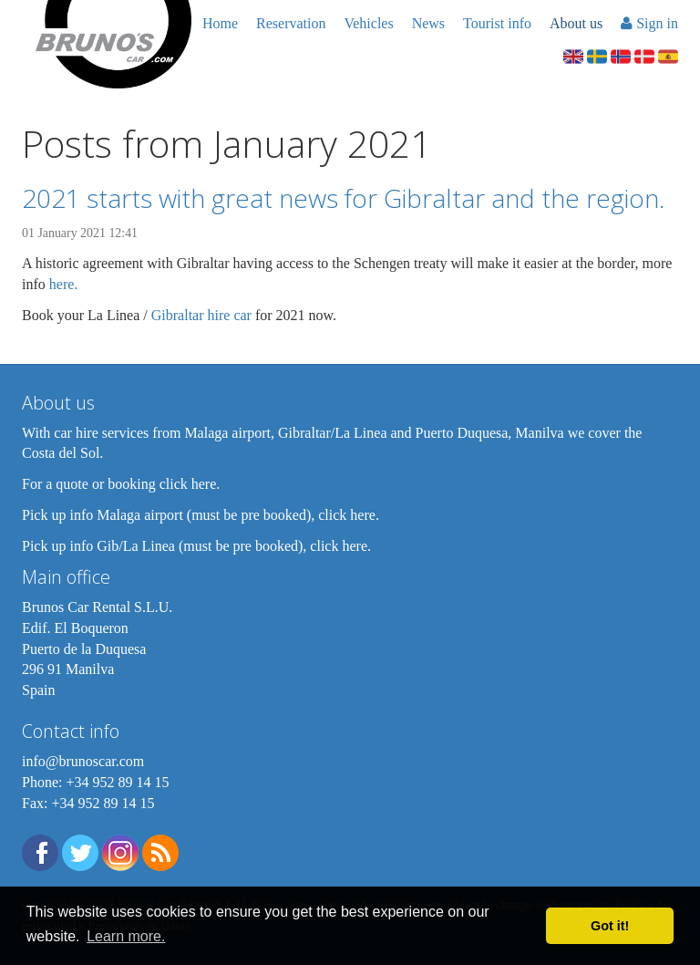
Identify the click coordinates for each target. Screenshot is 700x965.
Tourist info (497, 23)
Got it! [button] (610, 925)
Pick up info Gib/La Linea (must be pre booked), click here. (196, 546)
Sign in (649, 23)
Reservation (290, 23)
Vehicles (368, 23)
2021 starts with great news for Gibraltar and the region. (343, 198)
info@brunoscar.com (83, 761)
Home (220, 23)
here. (63, 284)
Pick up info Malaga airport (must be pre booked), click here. (200, 515)
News (428, 23)
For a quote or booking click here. (121, 484)
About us (576, 23)
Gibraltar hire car (201, 315)
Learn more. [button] (126, 936)
